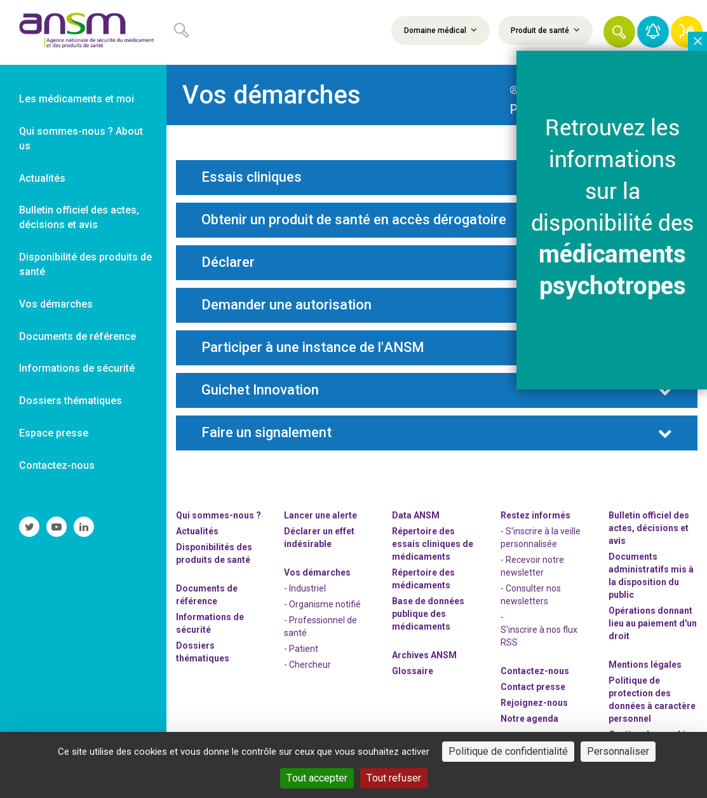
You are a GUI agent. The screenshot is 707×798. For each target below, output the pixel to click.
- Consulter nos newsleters (531, 594)
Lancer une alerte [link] (320, 515)
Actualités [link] (42, 178)
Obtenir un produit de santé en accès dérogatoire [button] (353, 219)
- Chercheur (307, 664)
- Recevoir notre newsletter (532, 566)
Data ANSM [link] (416, 515)
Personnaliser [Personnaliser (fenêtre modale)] (618, 751)
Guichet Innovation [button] (260, 390)
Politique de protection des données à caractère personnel (652, 699)
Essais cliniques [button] (251, 177)
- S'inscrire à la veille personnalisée (541, 537)
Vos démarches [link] (56, 304)
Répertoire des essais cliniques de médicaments (432, 544)
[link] (83, 32)
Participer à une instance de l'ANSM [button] (312, 347)
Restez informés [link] (535, 515)
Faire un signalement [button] (266, 432)
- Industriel (305, 588)
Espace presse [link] (53, 433)
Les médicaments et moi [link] (76, 99)
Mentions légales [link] (645, 664)
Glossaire (412, 671)
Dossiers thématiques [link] (70, 401)
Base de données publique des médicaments (428, 614)
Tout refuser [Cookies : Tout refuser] (394, 778)
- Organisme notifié (322, 604)
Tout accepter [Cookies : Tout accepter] (316, 778)
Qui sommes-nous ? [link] (218, 515)
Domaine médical (440, 30)
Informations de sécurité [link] (77, 368)
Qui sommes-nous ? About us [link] (81, 138)
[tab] (436, 177)
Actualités (197, 531)
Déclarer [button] (228, 262)
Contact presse (533, 687)
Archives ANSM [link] (424, 655)
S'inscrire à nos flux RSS (539, 636)
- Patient (301, 649)
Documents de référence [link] (77, 336)
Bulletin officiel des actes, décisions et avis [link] (79, 217)
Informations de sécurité (210, 623)
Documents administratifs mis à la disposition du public (651, 575)
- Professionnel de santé (320, 626)
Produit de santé (545, 30)
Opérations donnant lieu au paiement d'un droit (653, 623)
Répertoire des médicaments (423, 578)
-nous (534, 703)
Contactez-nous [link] (57, 465)
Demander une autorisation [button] (286, 305)
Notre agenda (529, 718)
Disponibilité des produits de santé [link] (85, 264)
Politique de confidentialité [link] (508, 751)
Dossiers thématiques (202, 651)
